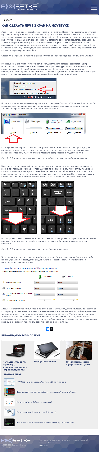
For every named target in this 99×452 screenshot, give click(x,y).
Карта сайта (43, 445)
